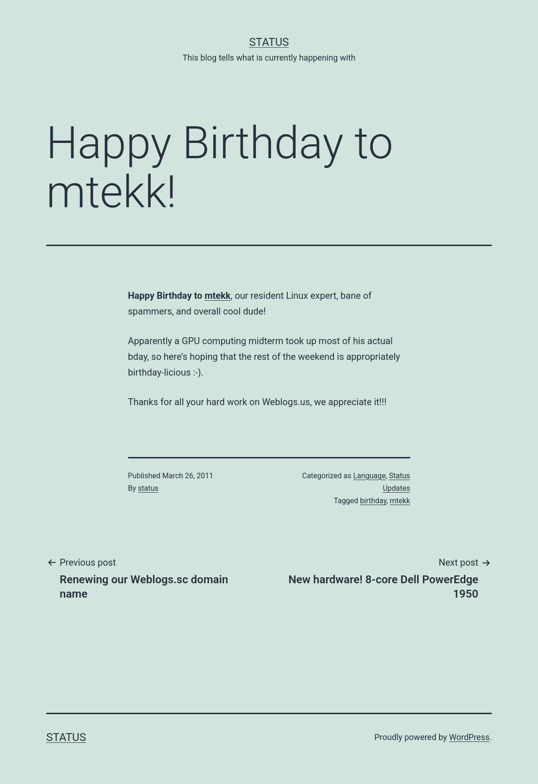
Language (369, 475)
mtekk (217, 295)
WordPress (469, 737)
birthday (373, 500)
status (148, 488)
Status (269, 42)
